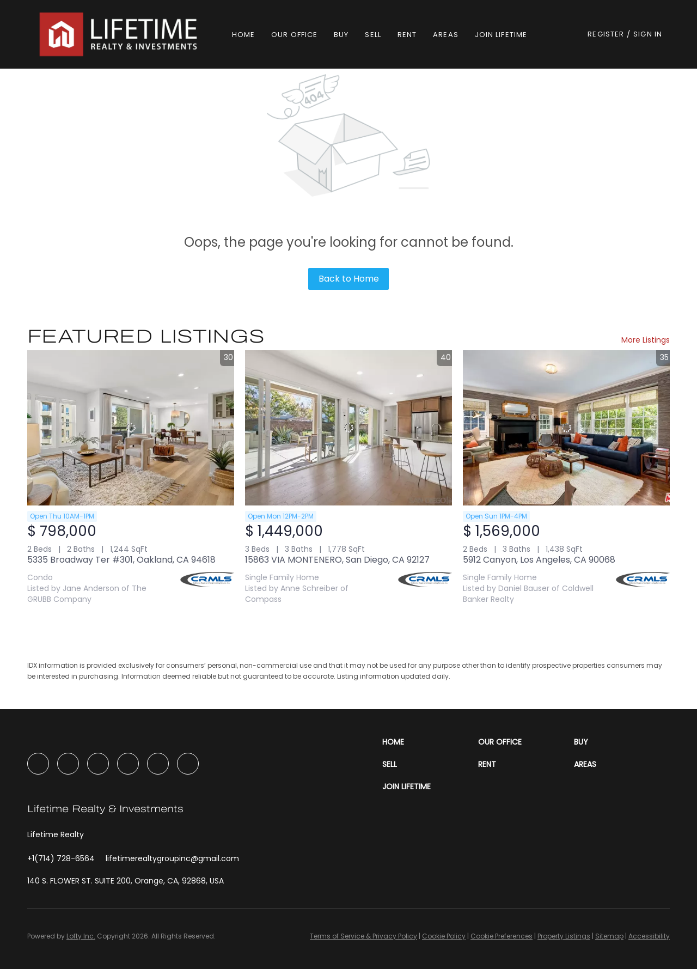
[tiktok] (158, 764)
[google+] (188, 764)
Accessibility (649, 936)
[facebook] (38, 764)
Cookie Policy (444, 936)
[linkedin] (68, 764)
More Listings (645, 339)
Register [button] (606, 34)
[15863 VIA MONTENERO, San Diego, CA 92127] (348, 427)
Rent (407, 34)
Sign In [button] (647, 34)
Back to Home (349, 278)
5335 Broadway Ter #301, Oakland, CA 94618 (121, 559)
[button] (120, 34)
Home (243, 34)
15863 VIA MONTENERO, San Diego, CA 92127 (337, 559)
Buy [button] (341, 34)
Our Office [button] (294, 34)
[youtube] (128, 764)
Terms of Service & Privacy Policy (363, 936)
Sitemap (609, 936)
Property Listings (563, 936)
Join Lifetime (501, 34)
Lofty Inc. (80, 936)
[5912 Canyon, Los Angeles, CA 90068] (566, 427)
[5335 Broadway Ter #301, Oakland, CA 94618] (130, 427)
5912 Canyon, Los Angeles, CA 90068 (539, 559)
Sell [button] (373, 34)
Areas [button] (445, 34)
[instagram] (98, 764)
